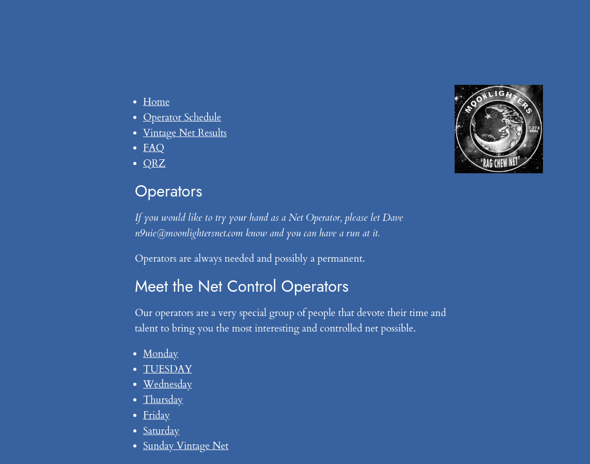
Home (156, 102)
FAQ (153, 148)
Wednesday (167, 384)
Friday (156, 415)
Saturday (161, 431)
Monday (160, 354)
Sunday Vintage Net (185, 446)
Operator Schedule (182, 117)
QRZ (154, 163)
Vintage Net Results (185, 133)
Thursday (163, 400)
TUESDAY (167, 369)
